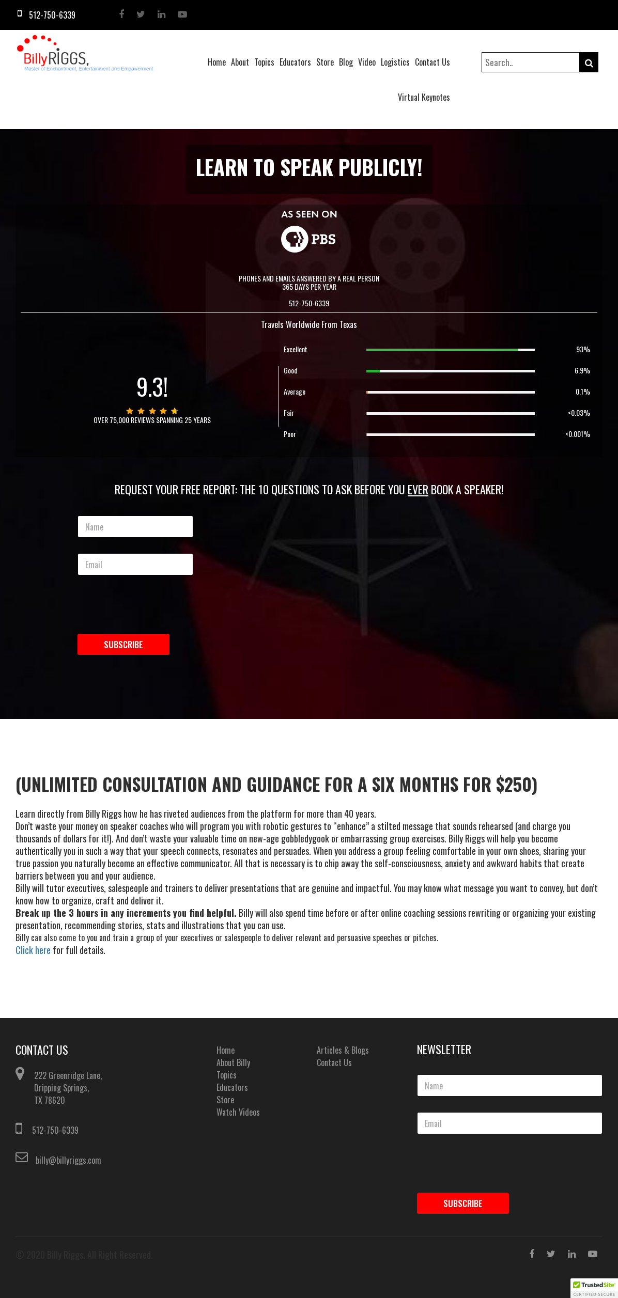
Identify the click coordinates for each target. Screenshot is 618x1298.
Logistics (395, 62)
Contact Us (432, 62)
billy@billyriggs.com (68, 1160)
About (240, 62)
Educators (295, 62)
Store (325, 62)
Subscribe (123, 644)
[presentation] (139, 622)
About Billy (233, 1062)
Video (367, 62)
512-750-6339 (55, 1130)
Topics (264, 62)
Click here (33, 950)
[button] (594, 1288)
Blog (346, 62)
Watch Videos (238, 1112)
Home (217, 62)
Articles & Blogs (343, 1050)
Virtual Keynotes (424, 97)
